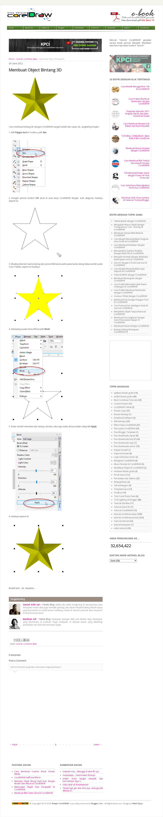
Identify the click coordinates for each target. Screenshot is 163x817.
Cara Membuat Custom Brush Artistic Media (34, 772)
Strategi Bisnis (120, 482)
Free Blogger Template (125, 432)
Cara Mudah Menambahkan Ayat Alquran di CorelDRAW (129, 270)
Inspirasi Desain (121, 453)
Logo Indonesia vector (124, 457)
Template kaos (121, 489)
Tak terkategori (121, 485)
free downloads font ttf (125, 439)
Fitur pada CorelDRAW (124, 428)
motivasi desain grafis (124, 471)
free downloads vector (124, 446)
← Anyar (14, 744)
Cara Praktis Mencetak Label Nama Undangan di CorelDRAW (130, 285)
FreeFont (95, 28)
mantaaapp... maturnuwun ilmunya (79, 775)
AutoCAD (111, 28)
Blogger (61, 28)
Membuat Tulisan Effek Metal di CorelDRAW (128, 234)
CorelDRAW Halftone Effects (27, 777)
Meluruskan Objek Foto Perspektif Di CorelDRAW (34, 788)
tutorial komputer (122, 524)
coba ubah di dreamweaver (76, 784)
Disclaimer (145, 28)
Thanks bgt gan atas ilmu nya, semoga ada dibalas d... (83, 789)
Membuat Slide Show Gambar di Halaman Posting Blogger (135, 198)
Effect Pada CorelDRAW (125, 425)
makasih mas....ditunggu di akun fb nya (81, 771)
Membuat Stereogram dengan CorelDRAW (128, 279)
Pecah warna (120, 474)
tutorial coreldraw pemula (126, 517)
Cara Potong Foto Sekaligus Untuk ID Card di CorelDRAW (131, 306)
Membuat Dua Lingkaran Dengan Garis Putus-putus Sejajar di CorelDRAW (129, 320)
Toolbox (118, 492)
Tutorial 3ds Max (122, 503)
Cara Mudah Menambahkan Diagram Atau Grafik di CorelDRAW (131, 240)
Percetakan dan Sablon (125, 478)
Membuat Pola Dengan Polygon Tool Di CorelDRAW (131, 301)
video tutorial (120, 528)
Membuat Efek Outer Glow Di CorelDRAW (33, 793)
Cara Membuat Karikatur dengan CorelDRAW (129, 246)
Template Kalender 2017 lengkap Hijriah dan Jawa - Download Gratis (137, 114)
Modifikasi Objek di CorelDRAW (129, 467)
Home (11, 28)
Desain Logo (120, 410)
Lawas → (97, 744)
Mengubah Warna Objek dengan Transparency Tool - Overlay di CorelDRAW (129, 227)
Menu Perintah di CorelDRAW (127, 464)
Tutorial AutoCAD (122, 506)
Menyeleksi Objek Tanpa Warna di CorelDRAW (130, 312)
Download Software (123, 417)
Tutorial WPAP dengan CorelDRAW (130, 274)
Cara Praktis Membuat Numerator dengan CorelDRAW (139, 101)
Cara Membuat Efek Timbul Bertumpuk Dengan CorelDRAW (136, 163)
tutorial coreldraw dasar (26, 59)
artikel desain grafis (123, 396)
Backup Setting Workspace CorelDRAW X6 (126, 330)
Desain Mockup (121, 414)
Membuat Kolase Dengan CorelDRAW (131, 326)
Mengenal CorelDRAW (124, 460)
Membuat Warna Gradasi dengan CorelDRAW (137, 149)
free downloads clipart (124, 435)
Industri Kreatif (121, 450)
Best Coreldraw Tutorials (125, 400)
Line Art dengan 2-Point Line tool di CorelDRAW (130, 264)
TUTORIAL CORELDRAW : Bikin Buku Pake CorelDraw (135, 137)
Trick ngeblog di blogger (125, 499)
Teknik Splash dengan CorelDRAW (130, 221)
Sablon (127, 28)
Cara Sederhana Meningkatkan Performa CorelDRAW (135, 186)
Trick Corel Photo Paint (124, 496)
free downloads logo (124, 442)
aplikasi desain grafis (124, 392)
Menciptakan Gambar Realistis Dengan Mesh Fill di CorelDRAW (129, 252)
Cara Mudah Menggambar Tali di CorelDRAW (135, 87)
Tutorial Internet (121, 521)
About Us (29, 28)
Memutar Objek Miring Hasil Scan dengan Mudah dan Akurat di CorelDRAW (34, 782)
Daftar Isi (45, 28)
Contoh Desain (121, 403)
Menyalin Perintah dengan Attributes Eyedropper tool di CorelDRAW (131, 258)
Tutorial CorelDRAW (123, 510)
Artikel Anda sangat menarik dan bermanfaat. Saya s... (83, 779)
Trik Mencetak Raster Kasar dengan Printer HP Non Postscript (136, 175)
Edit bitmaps (120, 421)
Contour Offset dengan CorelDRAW (130, 296)
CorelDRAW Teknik (122, 407)
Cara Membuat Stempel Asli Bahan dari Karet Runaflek (136, 124)
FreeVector (79, 28)
